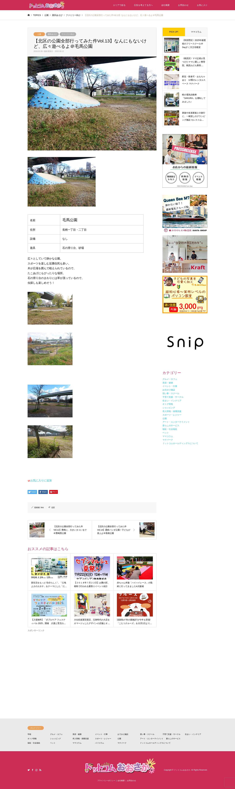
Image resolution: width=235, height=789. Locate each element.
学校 (29, 734)
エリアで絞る (119, 5)
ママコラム (196, 32)
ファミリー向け (68, 34)
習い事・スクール (147, 734)
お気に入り (202, 5)
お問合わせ (183, 5)
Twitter (29, 770)
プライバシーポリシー (106, 781)
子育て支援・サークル (171, 734)
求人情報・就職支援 (81, 739)
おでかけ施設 (123, 734)
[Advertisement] (92, 664)
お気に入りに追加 (41, 480)
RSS (40, 770)
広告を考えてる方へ (143, 5)
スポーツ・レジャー (103, 739)
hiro (42, 507)
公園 (39, 34)
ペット (52, 743)
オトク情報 (32, 739)
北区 (53, 507)
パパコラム (99, 743)
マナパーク (122, 743)
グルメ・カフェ (56, 734)
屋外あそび (52, 34)
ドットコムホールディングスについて (155, 743)
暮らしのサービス (173, 739)
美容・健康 (77, 734)
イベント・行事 (101, 734)
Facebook (32, 770)
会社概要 (165, 5)
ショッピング (55, 739)
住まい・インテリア (193, 734)
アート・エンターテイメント (151, 739)
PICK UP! (173, 32)
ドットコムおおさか (182, 770)
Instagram (36, 770)
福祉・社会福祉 (34, 743)
